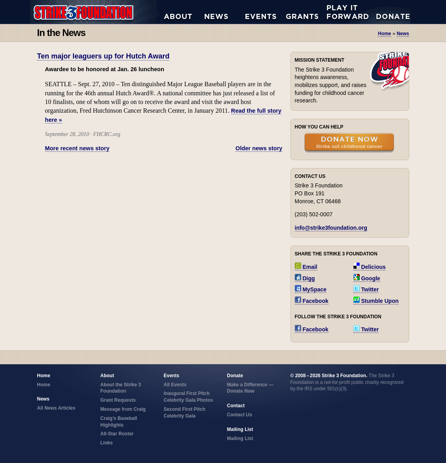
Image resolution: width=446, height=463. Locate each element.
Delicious (369, 267)
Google (366, 278)
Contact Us (239, 415)
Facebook (311, 301)
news (403, 33)
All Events (265, 12)
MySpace (311, 289)
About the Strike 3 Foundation (184, 12)
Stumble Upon (376, 301)
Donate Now (389, 12)
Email (306, 267)
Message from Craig (123, 409)
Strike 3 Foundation (97, 12)
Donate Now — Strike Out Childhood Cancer (349, 143)
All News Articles (225, 12)
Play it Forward (347, 12)
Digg (305, 278)
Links (107, 443)
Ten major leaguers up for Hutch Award (103, 56)
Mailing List (240, 438)
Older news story (258, 148)
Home (384, 33)
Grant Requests (306, 12)
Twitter (366, 289)
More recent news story (77, 148)
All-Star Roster (117, 434)
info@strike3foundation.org (331, 228)
